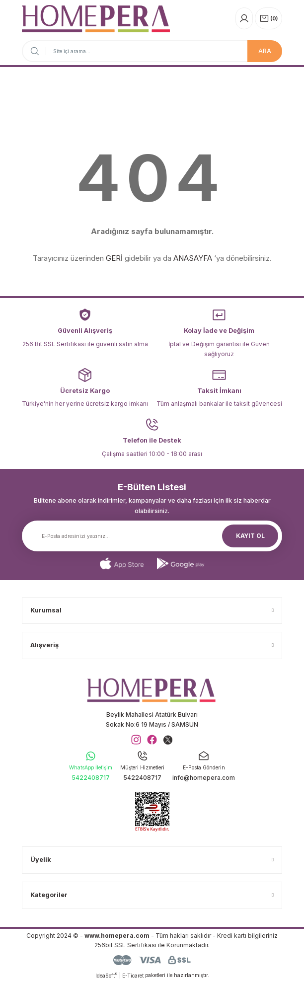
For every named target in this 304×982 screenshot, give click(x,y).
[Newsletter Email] (152, 536)
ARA (264, 51)
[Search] (152, 51)
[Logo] (96, 18)
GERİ (114, 258)
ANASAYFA (192, 258)
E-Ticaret (133, 976)
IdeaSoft (106, 975)
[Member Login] (244, 18)
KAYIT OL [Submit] (250, 535)
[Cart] (268, 18)
